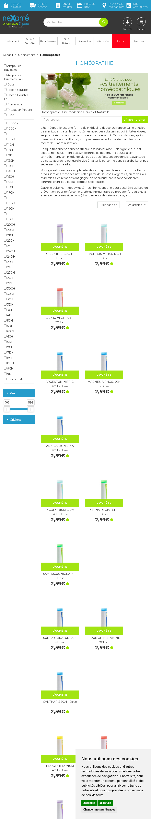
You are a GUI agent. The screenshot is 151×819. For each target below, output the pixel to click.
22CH (9, 241)
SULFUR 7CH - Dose (94, 537)
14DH (9, 171)
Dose (9, 84)
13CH (9, 161)
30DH (10, 294)
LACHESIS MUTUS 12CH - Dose (94, 250)
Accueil (8, 55)
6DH (9, 342)
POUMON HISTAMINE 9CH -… (94, 422)
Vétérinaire (103, 41)
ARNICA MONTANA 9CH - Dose (132, 307)
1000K (10, 129)
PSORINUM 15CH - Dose (132, 595)
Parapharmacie (48, 41)
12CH (9, 150)
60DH (10, 331)
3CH (8, 299)
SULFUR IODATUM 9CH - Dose (56, 422)
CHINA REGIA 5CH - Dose (94, 365)
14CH (9, 166)
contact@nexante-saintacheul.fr (15, 767)
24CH (9, 251)
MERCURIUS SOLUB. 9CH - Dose (94, 652)
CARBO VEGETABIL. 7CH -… (132, 250)
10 (88, 678)
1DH (8, 219)
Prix (10, 393)
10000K (11, 123)
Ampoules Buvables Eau (13, 77)
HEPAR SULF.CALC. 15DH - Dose (56, 537)
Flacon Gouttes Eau (16, 97)
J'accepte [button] (89, 802)
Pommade (13, 104)
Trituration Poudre (18, 110)
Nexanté (28, 813)
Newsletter (48, 748)
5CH (8, 321)
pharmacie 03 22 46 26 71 (112, 5)
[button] (108, 205)
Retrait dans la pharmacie (125, 710)
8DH (9, 363)
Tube (9, 115)
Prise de (85, 5)
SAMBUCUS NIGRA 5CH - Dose (132, 365)
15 (96, 678)
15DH (9, 182)
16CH (9, 187)
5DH (8, 326)
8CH (9, 358)
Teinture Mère (15, 379)
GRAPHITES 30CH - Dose (56, 250)
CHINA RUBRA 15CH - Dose (132, 652)
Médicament (12, 41)
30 (121, 678)
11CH (9, 145)
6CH (8, 337)
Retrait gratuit (12, 5)
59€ (38, 5)
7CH (8, 347)
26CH (9, 267)
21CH (9, 235)
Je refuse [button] (105, 802)
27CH (9, 273)
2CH (8, 278)
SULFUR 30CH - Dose (132, 480)
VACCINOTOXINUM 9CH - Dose (56, 652)
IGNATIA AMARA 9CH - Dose (56, 595)
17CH (9, 193)
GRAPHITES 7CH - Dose (94, 480)
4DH (9, 315)
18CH (9, 198)
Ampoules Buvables (12, 68)
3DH (9, 305)
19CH (9, 209)
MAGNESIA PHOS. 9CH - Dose (94, 307)
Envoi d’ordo (63, 5)
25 (112, 678)
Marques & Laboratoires (56, 744)
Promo (121, 41)
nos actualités (136, 5)
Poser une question (15, 775)
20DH (10, 230)
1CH (8, 214)
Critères (13, 420)
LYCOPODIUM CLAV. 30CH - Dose (94, 595)
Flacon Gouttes (16, 90)
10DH (9, 139)
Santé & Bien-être (30, 41)
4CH (8, 310)
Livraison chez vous (128, 716)
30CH (9, 289)
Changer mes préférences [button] (99, 809)
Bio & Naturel (66, 41)
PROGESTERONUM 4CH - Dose (56, 480)
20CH (9, 225)
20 (104, 678)
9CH (8, 369)
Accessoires (84, 41)
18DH (9, 203)
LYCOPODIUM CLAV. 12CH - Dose (56, 365)
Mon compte (11, 778)
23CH (9, 246)
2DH (9, 283)
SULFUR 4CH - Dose (132, 537)
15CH (9, 177)
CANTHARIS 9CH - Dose (132, 422)
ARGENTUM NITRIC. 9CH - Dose (56, 307)
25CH (9, 262)
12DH (9, 155)
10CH (9, 134)
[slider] (7, 409)
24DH (9, 257)
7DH (9, 353)
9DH (9, 374)
